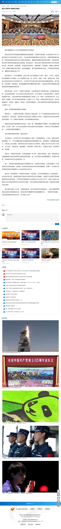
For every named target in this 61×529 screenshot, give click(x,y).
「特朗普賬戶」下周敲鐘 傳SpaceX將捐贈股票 (15, 291)
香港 (9, 2)
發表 (57, 224)
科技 (50, 2)
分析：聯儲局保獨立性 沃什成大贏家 (13, 308)
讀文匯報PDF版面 (54, 200)
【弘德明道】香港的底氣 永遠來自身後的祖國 (10, 261)
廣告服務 (30, 524)
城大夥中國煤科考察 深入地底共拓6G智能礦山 (50, 242)
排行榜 (4, 267)
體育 (47, 2)
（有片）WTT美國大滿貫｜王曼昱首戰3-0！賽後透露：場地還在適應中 (17, 493)
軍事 (31, 2)
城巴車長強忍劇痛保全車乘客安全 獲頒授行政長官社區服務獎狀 (18, 276)
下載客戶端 (54, 2)
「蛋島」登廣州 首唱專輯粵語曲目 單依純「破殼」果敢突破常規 (18, 288)
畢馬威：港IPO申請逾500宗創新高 (29, 242)
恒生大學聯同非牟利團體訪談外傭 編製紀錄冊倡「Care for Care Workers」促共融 (22, 282)
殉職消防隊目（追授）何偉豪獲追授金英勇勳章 (15, 279)
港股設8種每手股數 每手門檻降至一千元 (13, 300)
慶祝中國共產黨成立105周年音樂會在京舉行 (11, 387)
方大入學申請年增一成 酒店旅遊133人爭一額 (14, 311)
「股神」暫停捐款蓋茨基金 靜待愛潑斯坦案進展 (15, 285)
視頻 (28, 2)
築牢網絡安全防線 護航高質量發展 (9, 242)
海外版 (47, 509)
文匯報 (7, 6)
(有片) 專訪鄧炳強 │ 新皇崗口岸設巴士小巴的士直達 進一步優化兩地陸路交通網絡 (22, 270)
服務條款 (38, 524)
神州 (12, 2)
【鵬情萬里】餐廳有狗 (46, 260)
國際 (22, 2)
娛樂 (38, 2)
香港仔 (40, 509)
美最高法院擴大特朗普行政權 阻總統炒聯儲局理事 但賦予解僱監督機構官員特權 (22, 303)
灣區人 (16, 2)
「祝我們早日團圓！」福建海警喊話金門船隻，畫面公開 (14, 458)
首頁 (6, 2)
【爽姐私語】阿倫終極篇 (10, 297)
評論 (25, 2)
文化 (35, 2)
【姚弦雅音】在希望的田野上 (28, 260)
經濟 (19, 2)
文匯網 (3, 6)
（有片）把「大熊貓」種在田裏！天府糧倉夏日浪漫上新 (14, 423)
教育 (44, 2)
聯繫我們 (23, 524)
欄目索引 (30, 503)
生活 (41, 2)
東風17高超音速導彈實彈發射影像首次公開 (11, 352)
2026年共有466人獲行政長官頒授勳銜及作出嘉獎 (15, 273)
